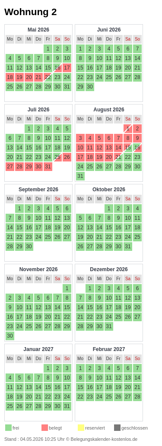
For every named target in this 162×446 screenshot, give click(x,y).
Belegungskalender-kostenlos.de (104, 439)
